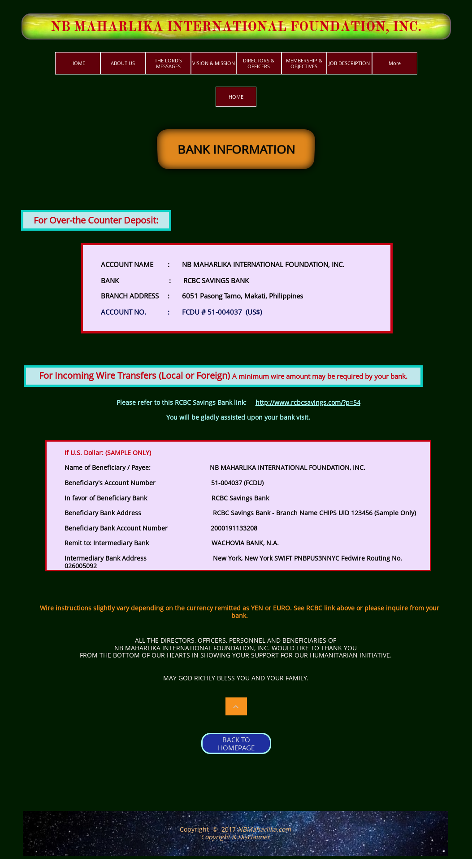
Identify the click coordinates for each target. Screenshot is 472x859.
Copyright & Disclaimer (235, 837)
